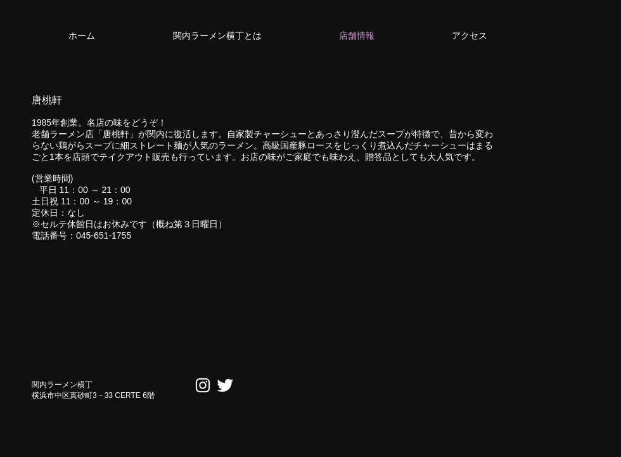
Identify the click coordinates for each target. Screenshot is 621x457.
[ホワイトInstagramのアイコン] (202, 385)
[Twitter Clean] (224, 385)
